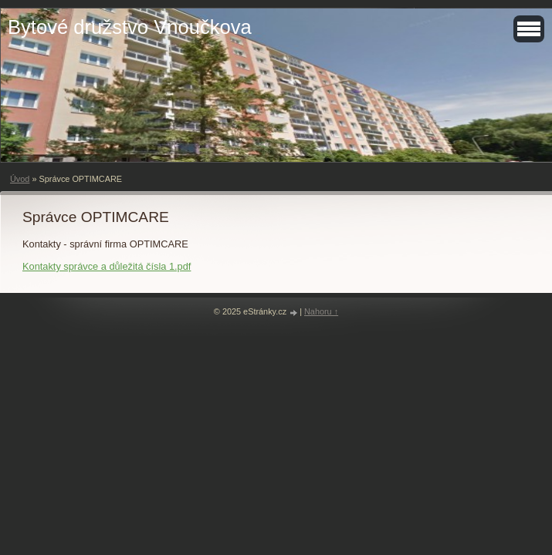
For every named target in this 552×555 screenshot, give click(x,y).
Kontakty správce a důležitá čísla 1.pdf (106, 266)
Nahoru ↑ (321, 311)
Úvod (19, 178)
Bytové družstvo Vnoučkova (130, 27)
